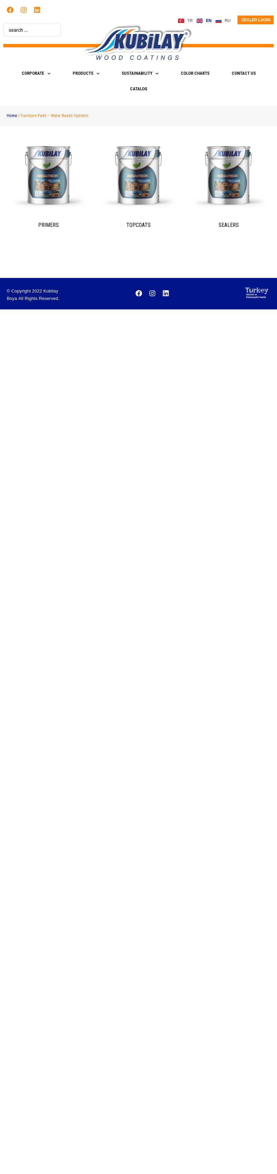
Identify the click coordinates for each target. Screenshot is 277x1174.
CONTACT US (244, 73)
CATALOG (138, 88)
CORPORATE (36, 73)
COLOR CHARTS (195, 73)
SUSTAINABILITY (140, 73)
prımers (48, 225)
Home (12, 115)
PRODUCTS (86, 73)
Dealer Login (255, 20)
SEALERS (229, 225)
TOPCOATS (138, 225)
